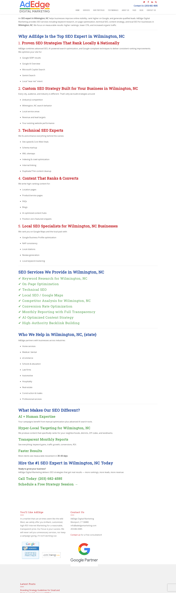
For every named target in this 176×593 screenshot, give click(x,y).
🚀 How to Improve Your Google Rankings (132, 549)
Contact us (71, 535)
